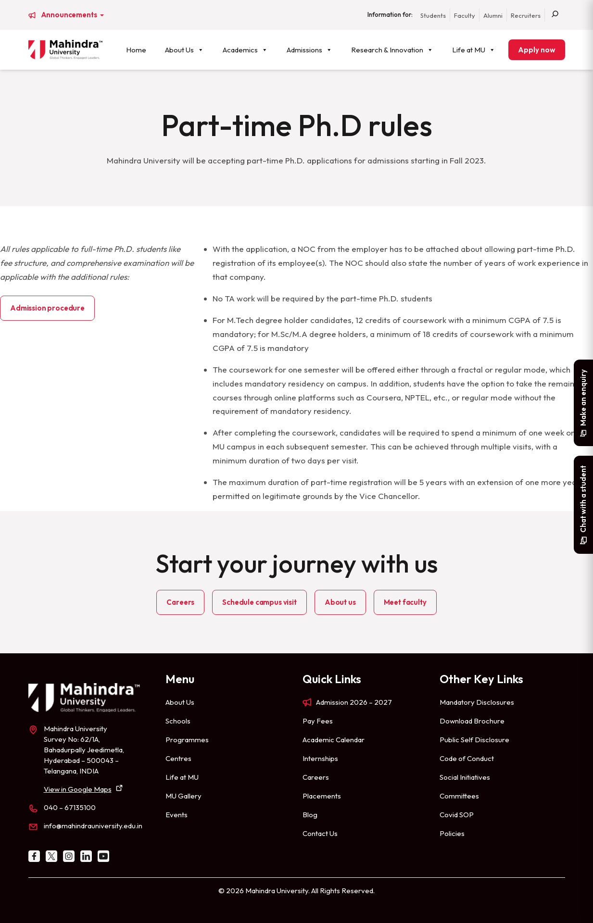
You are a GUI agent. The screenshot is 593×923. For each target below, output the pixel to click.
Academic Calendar (334, 739)
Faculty (464, 15)
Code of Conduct (467, 758)
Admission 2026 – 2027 (354, 702)
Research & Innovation (392, 49)
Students (433, 15)
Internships (320, 758)
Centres (178, 758)
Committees (459, 795)
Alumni (493, 15)
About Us (184, 49)
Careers (180, 602)
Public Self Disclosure (474, 739)
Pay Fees (318, 720)
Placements (322, 795)
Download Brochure (472, 720)
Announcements (70, 15)
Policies (452, 833)
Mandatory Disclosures (477, 702)
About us (340, 602)
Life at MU (473, 49)
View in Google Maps (78, 789)
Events (176, 814)
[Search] (555, 15)
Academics (245, 49)
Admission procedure (47, 307)
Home (136, 49)
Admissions (309, 49)
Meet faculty (405, 602)
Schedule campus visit (259, 602)
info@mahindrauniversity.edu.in (93, 825)
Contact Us (320, 833)
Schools (177, 720)
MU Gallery (183, 795)
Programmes (187, 739)
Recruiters (526, 15)
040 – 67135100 (70, 807)
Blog (310, 814)
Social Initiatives (465, 777)
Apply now (536, 49)
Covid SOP (457, 814)
